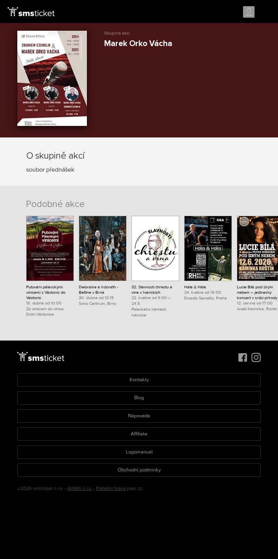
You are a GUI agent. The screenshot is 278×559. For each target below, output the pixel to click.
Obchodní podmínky (139, 470)
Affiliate (139, 434)
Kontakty (139, 380)
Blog (139, 398)
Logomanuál (139, 452)
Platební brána (111, 488)
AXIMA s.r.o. (79, 488)
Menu (265, 12)
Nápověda (139, 416)
